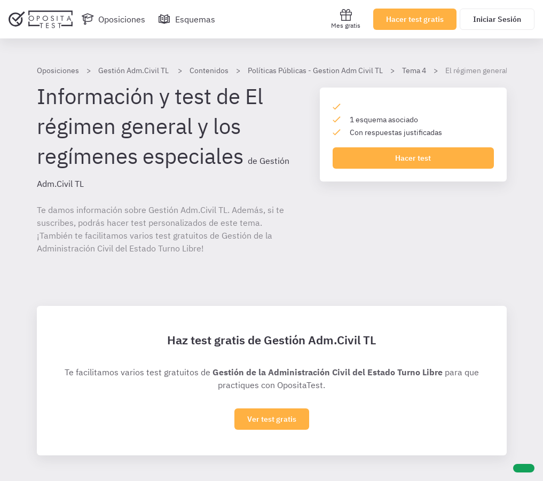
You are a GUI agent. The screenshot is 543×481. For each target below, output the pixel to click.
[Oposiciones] (113, 19)
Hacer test (413, 158)
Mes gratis (345, 19)
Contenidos (209, 70)
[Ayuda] (523, 468)
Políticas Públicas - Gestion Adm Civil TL (315, 70)
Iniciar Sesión (497, 19)
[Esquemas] (187, 19)
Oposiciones (58, 70)
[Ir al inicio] (41, 19)
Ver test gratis (271, 419)
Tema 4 (414, 70)
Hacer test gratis (415, 19)
